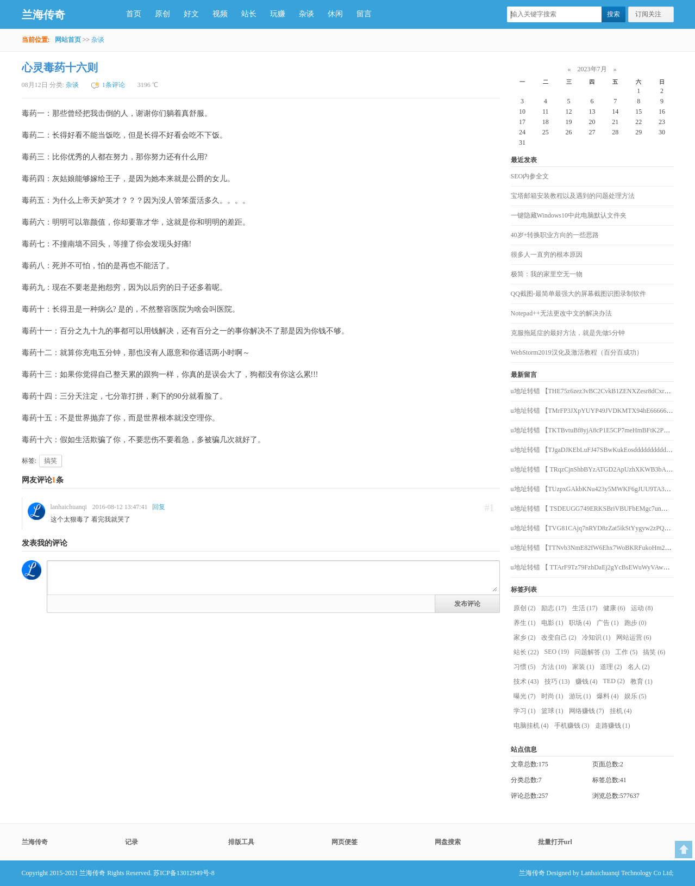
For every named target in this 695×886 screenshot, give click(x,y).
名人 (639, 667)
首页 (133, 14)
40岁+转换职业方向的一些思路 (555, 235)
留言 (364, 14)
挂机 (621, 711)
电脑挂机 (531, 725)
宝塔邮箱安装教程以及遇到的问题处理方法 (573, 196)
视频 (220, 14)
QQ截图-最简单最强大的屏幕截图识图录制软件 (578, 294)
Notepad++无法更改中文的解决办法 (561, 313)
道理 (611, 667)
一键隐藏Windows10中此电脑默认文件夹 (569, 215)
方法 (554, 667)
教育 (641, 681)
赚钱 (586, 681)
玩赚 (277, 14)
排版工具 (241, 842)
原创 (162, 14)
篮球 (552, 711)
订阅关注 (648, 14)
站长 (248, 14)
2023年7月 (592, 69)
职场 (580, 623)
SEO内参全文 (530, 176)
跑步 (635, 623)
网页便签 (344, 842)
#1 (489, 508)
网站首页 (68, 40)
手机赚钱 (572, 725)
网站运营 (634, 637)
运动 (642, 608)
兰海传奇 (43, 15)
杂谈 (306, 14)
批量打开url (555, 842)
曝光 (525, 696)
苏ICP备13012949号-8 (184, 873)
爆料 (608, 696)
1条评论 (113, 85)
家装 (583, 667)
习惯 (525, 667)
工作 (626, 652)
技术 (526, 681)
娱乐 (635, 696)
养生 (525, 623)
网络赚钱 (586, 711)
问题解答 (592, 652)
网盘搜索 (448, 842)
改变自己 (559, 637)
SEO (556, 651)
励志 (554, 608)
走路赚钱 (612, 725)
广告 (608, 623)
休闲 (335, 14)
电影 (552, 623)
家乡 (525, 637)
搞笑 (50, 460)
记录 (131, 842)
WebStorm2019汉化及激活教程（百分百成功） (577, 352)
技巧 (557, 681)
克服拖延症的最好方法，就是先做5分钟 (568, 333)
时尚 (552, 696)
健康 (614, 608)
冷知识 (596, 637)
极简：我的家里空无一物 (547, 274)
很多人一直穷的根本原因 (547, 254)
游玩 (580, 696)
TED (614, 681)
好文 (191, 14)
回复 (158, 507)
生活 (585, 608)
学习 (525, 711)
